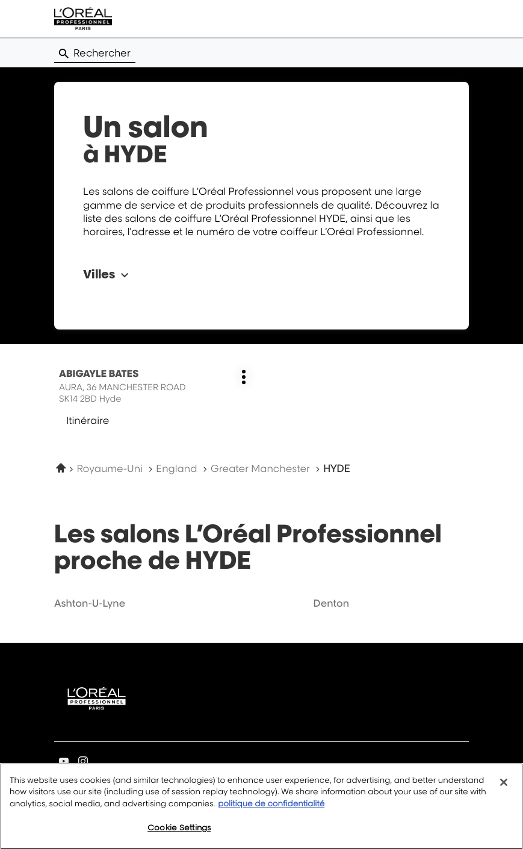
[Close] (504, 788)
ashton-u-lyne (89, 603)
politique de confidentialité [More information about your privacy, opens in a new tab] (271, 810)
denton (331, 603)
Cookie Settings (179, 834)
